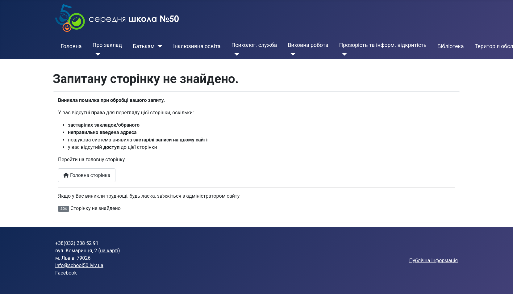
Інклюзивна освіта (197, 46)
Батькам (144, 46)
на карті (109, 251)
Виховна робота (308, 45)
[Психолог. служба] (235, 54)
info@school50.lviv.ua (79, 265)
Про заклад (107, 45)
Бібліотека (450, 46)
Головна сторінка (86, 175)
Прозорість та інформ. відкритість (383, 45)
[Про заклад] (96, 54)
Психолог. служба (254, 45)
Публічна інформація (433, 260)
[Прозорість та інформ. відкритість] (343, 54)
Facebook (66, 273)
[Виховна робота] (291, 54)
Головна (71, 46)
